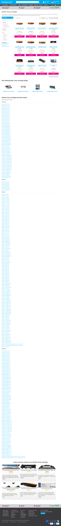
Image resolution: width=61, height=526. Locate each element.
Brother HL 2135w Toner (6, 231)
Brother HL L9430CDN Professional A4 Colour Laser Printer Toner (12, 344)
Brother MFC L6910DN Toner (6, 445)
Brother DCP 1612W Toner (6, 108)
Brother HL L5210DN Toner (6, 321)
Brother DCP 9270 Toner (6, 147)
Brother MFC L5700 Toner (6, 432)
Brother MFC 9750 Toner (6, 405)
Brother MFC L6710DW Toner (6, 441)
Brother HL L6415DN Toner (6, 331)
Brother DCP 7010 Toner (6, 109)
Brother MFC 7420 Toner (6, 359)
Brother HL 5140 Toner (5, 259)
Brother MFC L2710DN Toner (6, 413)
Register (46, 2)
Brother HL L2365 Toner (6, 298)
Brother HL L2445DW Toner (6, 305)
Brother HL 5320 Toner (5, 269)
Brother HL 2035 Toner (5, 220)
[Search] (38, 2)
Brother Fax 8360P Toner (6, 190)
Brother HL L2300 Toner (6, 288)
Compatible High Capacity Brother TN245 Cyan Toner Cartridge (19, 47)
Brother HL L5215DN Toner (6, 323)
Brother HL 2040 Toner (5, 224)
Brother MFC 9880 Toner (6, 407)
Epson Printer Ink (5, 514)
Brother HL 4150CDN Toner (6, 255)
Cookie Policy (23, 517)
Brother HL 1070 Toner (5, 201)
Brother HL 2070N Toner (6, 227)
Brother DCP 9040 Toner (6, 141)
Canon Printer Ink (6, 513)
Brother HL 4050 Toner (5, 251)
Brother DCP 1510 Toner (6, 104)
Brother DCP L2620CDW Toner (7, 155)
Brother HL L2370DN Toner (6, 301)
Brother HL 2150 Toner (5, 234)
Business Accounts (32, 513)
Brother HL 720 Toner (5, 194)
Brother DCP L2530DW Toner (6, 152)
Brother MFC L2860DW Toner (6, 423)
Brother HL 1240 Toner (5, 208)
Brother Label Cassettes (6, 46)
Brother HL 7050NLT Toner (6, 283)
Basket (54, 1)
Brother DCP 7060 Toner (6, 119)
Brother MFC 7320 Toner (6, 356)
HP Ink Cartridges (6, 511)
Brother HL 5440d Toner (6, 274)
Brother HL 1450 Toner (5, 216)
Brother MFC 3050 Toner (6, 353)
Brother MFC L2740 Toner (6, 417)
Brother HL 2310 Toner (5, 240)
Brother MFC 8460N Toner (6, 374)
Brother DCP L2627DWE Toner (7, 158)
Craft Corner (13, 517)
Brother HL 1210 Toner (5, 205)
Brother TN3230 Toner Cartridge (53, 66)
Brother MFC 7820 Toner (6, 363)
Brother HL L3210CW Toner (6, 306)
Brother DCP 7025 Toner (6, 111)
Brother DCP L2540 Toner (6, 154)
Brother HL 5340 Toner (5, 270)
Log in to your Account (14, 511)
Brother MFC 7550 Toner (6, 362)
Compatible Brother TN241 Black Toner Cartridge (42, 28)
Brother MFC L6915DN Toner (6, 446)
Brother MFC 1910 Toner (6, 352)
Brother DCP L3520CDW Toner (7, 165)
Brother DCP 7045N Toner (6, 115)
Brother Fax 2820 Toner (5, 181)
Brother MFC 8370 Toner (6, 370)
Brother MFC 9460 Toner (6, 402)
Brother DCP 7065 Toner (6, 120)
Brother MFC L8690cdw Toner (7, 450)
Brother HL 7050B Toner (6, 285)
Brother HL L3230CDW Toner (6, 309)
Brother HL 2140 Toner (5, 233)
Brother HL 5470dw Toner (6, 277)
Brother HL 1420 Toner (5, 212)
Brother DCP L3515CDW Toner (7, 162)
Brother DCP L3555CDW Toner (7, 169)
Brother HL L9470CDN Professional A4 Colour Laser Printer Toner (12, 345)
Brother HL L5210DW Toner (6, 320)
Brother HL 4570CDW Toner (6, 256)
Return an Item (13, 514)
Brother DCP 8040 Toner (6, 123)
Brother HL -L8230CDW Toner (6, 287)
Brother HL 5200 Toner (5, 263)
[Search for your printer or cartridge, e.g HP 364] (26, 2)
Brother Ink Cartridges (5, 43)
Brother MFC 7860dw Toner (6, 366)
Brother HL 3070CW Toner (6, 242)
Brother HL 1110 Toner (5, 202)
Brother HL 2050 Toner (5, 226)
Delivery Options (31, 511)
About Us (40, 5)
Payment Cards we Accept (33, 515)
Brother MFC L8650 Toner (6, 449)
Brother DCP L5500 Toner (6, 170)
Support (22, 511)
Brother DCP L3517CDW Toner (7, 163)
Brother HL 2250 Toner (5, 237)
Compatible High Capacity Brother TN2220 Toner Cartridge (31, 66)
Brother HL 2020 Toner (5, 217)
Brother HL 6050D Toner (6, 280)
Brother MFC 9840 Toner (6, 406)
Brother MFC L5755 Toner (6, 439)
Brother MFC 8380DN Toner (6, 371)
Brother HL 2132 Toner (5, 230)
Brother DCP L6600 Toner (6, 173)
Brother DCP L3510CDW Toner (7, 161)
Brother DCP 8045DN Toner (6, 126)
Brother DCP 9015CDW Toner (6, 138)
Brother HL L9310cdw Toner (6, 342)
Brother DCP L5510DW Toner (6, 172)
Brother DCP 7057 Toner (6, 118)
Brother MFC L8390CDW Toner (7, 448)
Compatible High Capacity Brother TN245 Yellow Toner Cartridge (53, 29)
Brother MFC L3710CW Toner (6, 424)
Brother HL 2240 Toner (5, 235)
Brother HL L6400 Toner (6, 328)
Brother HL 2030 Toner (5, 219)
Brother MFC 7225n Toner (6, 355)
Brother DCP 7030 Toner (6, 112)
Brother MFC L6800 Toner (6, 442)
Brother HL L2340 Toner (6, 292)
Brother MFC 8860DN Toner (6, 381)
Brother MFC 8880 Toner (6, 385)
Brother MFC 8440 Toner (6, 373)
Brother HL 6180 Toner (5, 281)
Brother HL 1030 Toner (5, 198)
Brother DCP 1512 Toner (6, 105)
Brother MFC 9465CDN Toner (6, 403)
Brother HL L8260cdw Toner (6, 337)
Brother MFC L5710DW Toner (6, 434)
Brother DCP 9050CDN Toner (6, 144)
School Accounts (31, 514)
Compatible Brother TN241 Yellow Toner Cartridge (42, 47)
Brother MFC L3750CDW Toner (7, 428)
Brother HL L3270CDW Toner (6, 312)
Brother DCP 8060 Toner (6, 127)
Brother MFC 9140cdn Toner (6, 391)
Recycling (36, 5)
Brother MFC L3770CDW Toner (7, 431)
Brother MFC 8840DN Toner (6, 378)
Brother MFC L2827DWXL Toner (7, 421)
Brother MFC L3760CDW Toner (7, 430)
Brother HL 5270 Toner (5, 267)
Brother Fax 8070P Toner (6, 188)
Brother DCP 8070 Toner (6, 130)
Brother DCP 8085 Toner (6, 133)
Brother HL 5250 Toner (5, 266)
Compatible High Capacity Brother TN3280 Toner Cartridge (19, 66)
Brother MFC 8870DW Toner (6, 382)
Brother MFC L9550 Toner (6, 453)
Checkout (57, 1)
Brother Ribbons (4, 45)
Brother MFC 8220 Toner (6, 367)
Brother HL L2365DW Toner (6, 299)
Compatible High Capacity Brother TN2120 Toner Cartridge (53, 47)
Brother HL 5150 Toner (5, 260)
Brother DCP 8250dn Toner (6, 136)
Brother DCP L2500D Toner (6, 148)
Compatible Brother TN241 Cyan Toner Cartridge (30, 28)
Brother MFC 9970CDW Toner (6, 409)
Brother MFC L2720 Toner (6, 414)
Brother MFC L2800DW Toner (6, 420)
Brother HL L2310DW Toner (6, 291)
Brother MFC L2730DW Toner (6, 416)
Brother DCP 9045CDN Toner (6, 143)
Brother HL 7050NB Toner (6, 284)
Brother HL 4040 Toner (5, 249)
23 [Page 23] (56, 76)
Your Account (47, 1)
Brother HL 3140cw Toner (6, 244)
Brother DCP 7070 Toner (6, 122)
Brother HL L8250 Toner (6, 335)
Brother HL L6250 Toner (6, 326)
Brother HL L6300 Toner (6, 327)
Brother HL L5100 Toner (6, 317)
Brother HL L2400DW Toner (6, 303)
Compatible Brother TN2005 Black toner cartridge (42, 66)
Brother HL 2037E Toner (6, 223)
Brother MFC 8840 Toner (6, 380)
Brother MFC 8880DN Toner (6, 384)
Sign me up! (43, 513)
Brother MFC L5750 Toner (6, 438)
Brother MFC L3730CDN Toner (7, 425)
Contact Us (46, 5)
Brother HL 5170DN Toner (6, 262)
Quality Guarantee (23, 514)
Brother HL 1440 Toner (5, 215)
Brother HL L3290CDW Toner (6, 313)
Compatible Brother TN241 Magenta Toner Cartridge (19, 28)
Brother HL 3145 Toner (5, 245)
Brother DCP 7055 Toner (6, 116)
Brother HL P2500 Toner (6, 346)
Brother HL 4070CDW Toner (6, 252)
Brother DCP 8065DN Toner (6, 129)
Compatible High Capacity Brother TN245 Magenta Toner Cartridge (31, 47)
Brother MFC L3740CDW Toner (7, 427)
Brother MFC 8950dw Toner (6, 388)
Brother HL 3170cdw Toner (6, 248)
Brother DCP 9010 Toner (6, 137)
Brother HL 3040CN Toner (6, 241)
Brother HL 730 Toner (5, 195)
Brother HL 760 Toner (5, 197)
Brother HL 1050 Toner (5, 199)
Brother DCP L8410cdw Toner (6, 176)
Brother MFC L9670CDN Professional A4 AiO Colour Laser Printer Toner (13, 457)
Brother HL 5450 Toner (5, 276)
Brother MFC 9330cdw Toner (6, 396)
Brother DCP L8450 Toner (6, 177)
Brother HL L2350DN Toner (6, 294)
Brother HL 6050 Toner (5, 278)
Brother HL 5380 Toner (5, 273)
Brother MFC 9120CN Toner (6, 389)
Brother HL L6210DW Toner (6, 324)
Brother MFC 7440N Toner (6, 360)
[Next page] (58, 18)
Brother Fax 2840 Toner (5, 183)
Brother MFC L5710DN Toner (6, 435)
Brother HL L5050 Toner (6, 316)
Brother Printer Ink (6, 515)
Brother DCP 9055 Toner (6, 145)
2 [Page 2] (51, 76)
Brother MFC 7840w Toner (6, 364)
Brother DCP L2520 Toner (6, 151)
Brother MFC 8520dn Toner (6, 377)
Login (48, 2)
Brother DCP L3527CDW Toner (7, 166)
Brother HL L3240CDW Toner (6, 310)
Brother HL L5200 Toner (6, 319)
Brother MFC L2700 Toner (6, 410)
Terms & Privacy (23, 515)
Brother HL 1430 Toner (5, 213)
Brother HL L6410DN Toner (6, 330)
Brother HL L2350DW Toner (6, 295)
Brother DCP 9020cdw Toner (6, 140)
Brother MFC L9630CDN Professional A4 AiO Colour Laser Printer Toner (13, 456)
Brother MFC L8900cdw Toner (7, 452)
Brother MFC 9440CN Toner (6, 399)
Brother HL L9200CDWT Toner (7, 341)
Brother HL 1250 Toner (5, 209)
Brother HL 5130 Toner (5, 258)
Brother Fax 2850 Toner (5, 184)
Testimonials (23, 513)
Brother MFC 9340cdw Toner (6, 398)
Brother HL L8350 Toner (6, 338)
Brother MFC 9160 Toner (6, 392)
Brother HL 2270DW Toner (6, 238)
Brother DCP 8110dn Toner (6, 134)
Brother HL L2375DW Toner (6, 302)
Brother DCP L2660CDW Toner (7, 159)
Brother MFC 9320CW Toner (6, 395)
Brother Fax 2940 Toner (5, 187)
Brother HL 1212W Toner (6, 206)
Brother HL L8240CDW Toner (6, 334)
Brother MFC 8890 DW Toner (6, 387)
